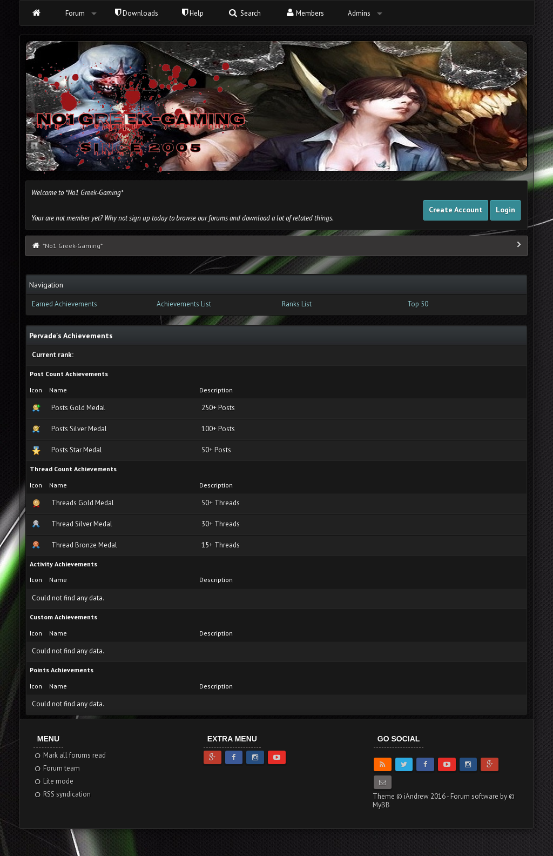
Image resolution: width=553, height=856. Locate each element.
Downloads (136, 13)
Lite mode (53, 781)
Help (193, 13)
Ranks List (297, 304)
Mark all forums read (70, 755)
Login (505, 210)
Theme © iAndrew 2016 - (411, 796)
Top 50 (417, 304)
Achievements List (184, 304)
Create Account (456, 210)
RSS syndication (62, 794)
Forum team (57, 768)
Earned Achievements (64, 304)
